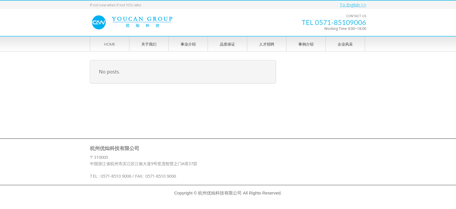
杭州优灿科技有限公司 (220, 193)
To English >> (353, 5)
